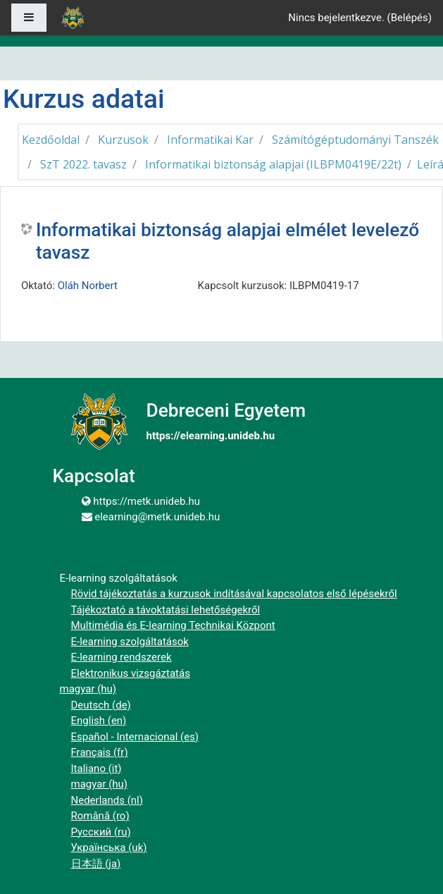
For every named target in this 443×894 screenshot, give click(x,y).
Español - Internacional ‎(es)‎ (135, 736)
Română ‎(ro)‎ (100, 815)
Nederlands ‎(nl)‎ (107, 800)
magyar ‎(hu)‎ (88, 688)
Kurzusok (123, 139)
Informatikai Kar (210, 139)
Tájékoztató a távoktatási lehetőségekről (166, 610)
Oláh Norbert (88, 285)
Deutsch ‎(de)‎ (101, 705)
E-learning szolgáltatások (130, 641)
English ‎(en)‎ (99, 720)
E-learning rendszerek (121, 657)
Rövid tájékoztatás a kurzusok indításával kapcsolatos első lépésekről (234, 593)
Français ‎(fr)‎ (99, 752)
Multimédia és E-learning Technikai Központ (173, 625)
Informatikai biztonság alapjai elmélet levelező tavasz (227, 241)
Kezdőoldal (51, 139)
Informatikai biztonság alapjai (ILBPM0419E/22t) (273, 164)
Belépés (409, 17)
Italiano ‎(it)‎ (96, 768)
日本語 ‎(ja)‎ (96, 863)
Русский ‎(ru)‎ (101, 832)
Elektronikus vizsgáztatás (130, 673)
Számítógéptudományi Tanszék (355, 139)
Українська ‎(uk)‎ (109, 847)
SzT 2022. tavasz (83, 164)
